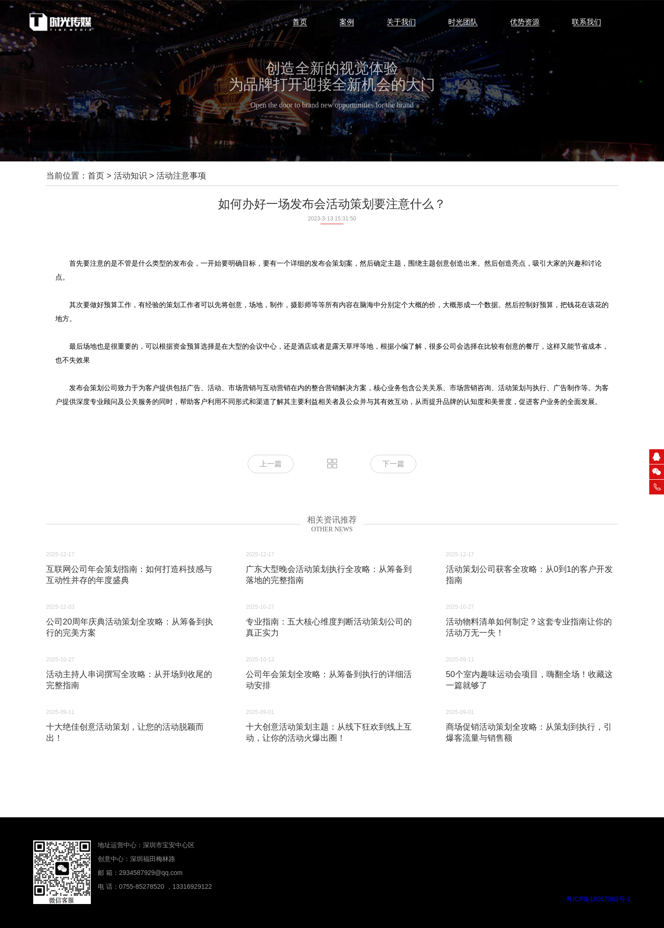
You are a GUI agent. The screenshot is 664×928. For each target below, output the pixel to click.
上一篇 (271, 464)
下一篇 (393, 464)
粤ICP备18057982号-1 (598, 899)
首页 (96, 175)
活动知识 (130, 175)
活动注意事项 (181, 175)
